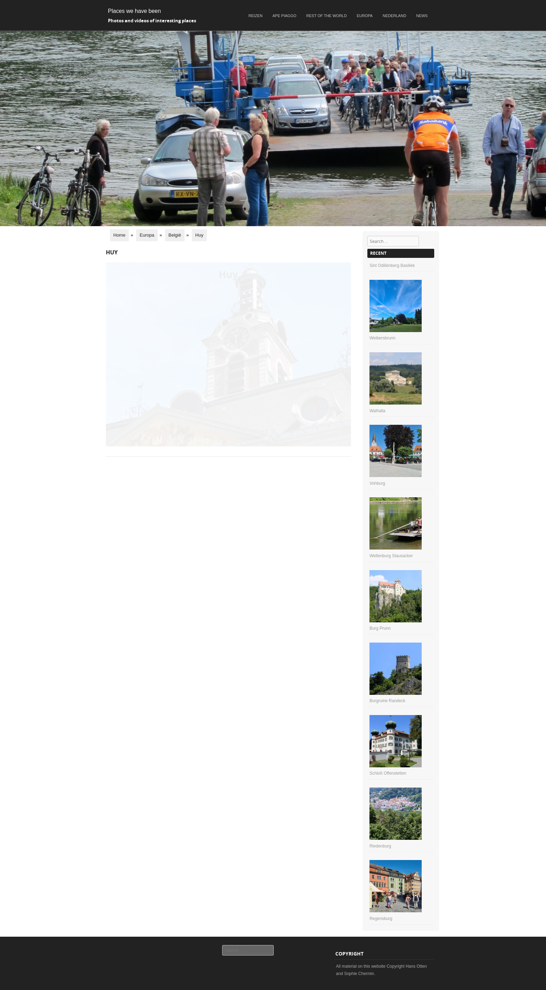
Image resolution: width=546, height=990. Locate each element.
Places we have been (134, 11)
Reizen (256, 16)
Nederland (394, 16)
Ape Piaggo (284, 16)
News (422, 16)
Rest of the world (326, 16)
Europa (365, 16)
